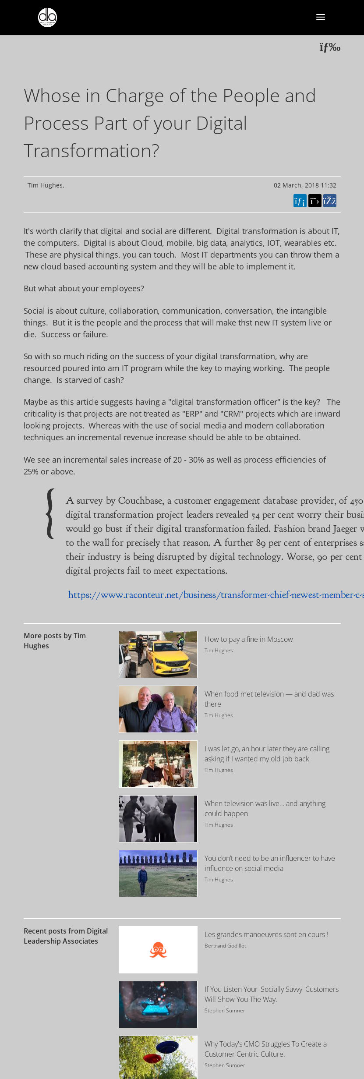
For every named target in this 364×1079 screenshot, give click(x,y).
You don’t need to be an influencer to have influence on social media (270, 863)
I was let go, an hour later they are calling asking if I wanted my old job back (267, 754)
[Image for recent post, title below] (158, 950)
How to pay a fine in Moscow (249, 639)
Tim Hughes (45, 185)
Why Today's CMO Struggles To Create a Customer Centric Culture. (266, 1049)
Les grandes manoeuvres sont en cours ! (267, 934)
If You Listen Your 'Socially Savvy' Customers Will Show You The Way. (272, 994)
